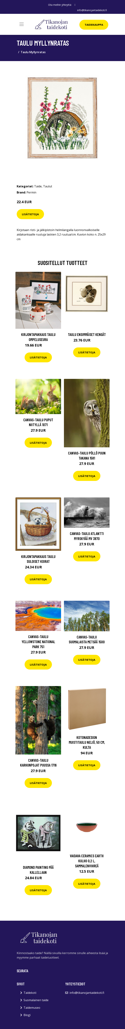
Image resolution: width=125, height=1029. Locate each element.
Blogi (27, 1015)
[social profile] (75, 4)
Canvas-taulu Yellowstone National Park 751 (38, 641)
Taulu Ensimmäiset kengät (87, 334)
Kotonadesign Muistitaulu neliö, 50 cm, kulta (87, 742)
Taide (38, 186)
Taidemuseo (32, 1008)
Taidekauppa (94, 24)
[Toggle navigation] (21, 24)
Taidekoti (30, 993)
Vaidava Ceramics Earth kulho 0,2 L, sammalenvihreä (87, 860)
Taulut (47, 186)
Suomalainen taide (36, 1000)
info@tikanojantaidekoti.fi (92, 10)
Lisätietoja (30, 214)
